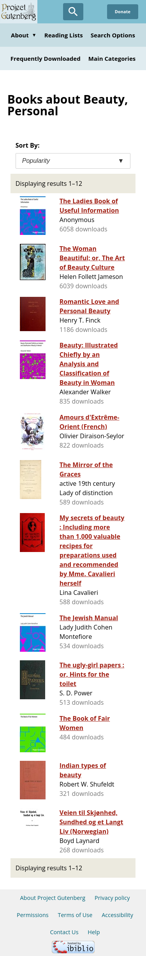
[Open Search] (73, 11)
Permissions (33, 915)
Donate (122, 11)
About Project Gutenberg (52, 897)
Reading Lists (63, 35)
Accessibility (117, 915)
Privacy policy (112, 897)
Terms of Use (75, 915)
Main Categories (112, 58)
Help (94, 932)
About (24, 35)
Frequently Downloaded (46, 58)
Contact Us (64, 932)
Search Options (113, 35)
